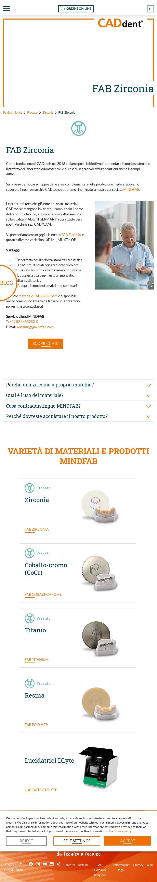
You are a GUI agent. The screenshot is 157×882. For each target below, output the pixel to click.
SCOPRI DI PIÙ (46, 343)
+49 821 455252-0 (23, 321)
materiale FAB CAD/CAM (38, 296)
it (150, 9)
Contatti (69, 865)
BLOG (6, 283)
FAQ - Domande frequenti (100, 870)
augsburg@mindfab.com (35, 327)
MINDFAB (131, 189)
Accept (127, 840)
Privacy (138, 865)
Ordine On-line (78, 8)
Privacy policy (122, 831)
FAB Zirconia (71, 235)
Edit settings (76, 840)
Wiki (149, 865)
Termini (83, 865)
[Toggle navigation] (6, 8)
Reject (26, 840)
